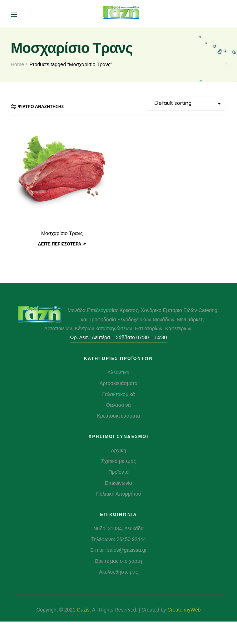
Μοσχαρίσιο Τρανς (62, 233)
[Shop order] (186, 104)
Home (17, 64)
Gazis (83, 610)
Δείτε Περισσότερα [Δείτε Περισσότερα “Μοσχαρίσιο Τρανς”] (60, 244)
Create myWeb (184, 610)
